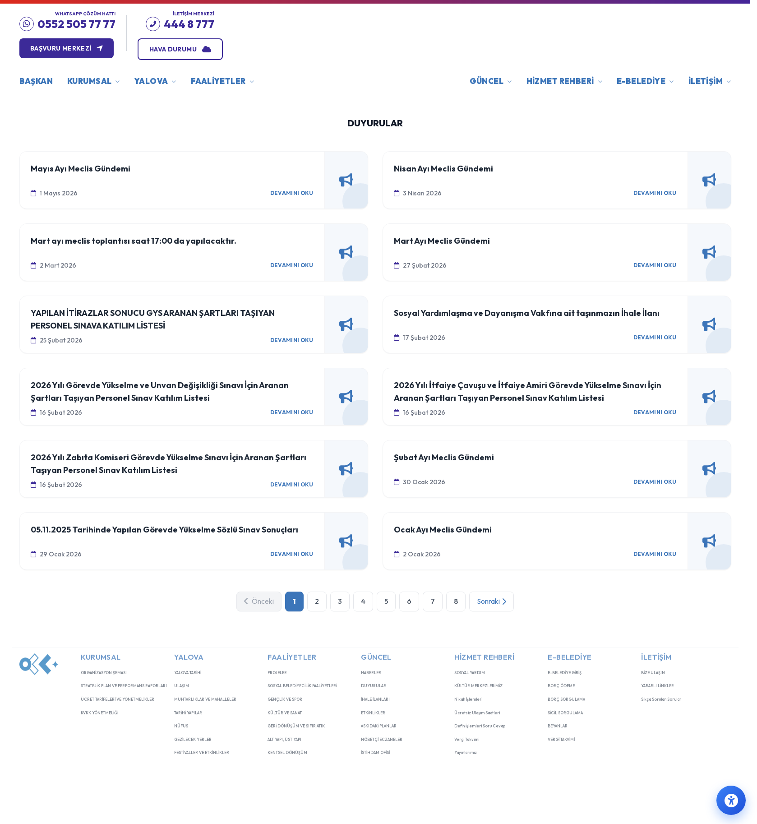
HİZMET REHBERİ (564, 103)
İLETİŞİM (709, 101)
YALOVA (155, 105)
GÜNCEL (491, 104)
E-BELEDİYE (645, 102)
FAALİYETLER (222, 104)
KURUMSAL (93, 105)
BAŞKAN (36, 101)
